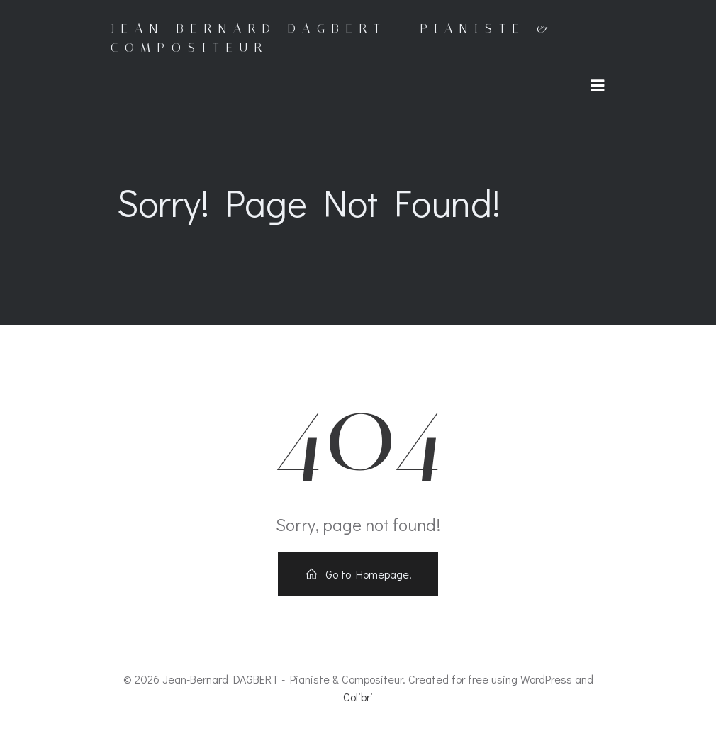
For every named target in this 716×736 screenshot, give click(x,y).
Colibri (358, 698)
